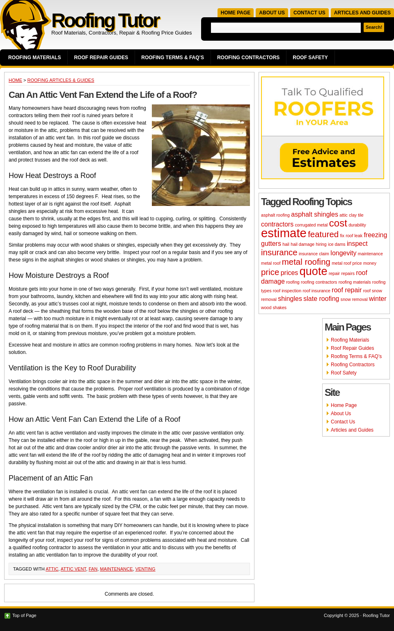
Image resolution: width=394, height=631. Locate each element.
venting (145, 568)
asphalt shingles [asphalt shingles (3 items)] (314, 214)
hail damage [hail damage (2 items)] (302, 244)
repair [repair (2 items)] (334, 273)
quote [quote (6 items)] (314, 271)
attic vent (73, 568)
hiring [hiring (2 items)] (321, 244)
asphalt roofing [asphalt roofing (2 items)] (275, 215)
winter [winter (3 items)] (378, 298)
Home (15, 80)
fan (93, 568)
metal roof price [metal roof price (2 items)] (347, 263)
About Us (272, 13)
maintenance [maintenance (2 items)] (370, 253)
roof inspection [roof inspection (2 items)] (287, 290)
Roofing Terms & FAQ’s (172, 57)
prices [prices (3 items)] (289, 272)
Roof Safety (310, 57)
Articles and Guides (362, 13)
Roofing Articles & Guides (60, 80)
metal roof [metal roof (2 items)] (270, 263)
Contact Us (309, 13)
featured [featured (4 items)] (323, 234)
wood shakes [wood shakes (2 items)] (273, 307)
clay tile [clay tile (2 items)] (356, 215)
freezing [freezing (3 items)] (375, 234)
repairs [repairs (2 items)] (348, 273)
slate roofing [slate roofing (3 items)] (321, 298)
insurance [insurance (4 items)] (279, 252)
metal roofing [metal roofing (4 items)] (306, 261)
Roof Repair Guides (101, 57)
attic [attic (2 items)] (343, 215)
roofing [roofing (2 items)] (293, 282)
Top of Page (24, 615)
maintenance (116, 568)
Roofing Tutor (105, 20)
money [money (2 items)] (369, 263)
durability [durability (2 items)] (357, 224)
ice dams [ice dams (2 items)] (337, 244)
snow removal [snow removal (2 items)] (354, 299)
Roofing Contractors (248, 57)
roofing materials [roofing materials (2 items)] (355, 282)
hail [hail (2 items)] (285, 244)
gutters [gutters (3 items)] (271, 243)
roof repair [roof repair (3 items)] (347, 290)
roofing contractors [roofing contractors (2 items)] (319, 282)
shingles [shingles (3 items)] (290, 298)
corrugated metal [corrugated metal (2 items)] (311, 224)
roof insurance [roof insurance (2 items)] (316, 290)
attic (52, 568)
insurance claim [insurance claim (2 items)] (314, 253)
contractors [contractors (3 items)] (277, 224)
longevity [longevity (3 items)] (343, 253)
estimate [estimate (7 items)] (284, 233)
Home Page (235, 13)
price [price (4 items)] (270, 272)
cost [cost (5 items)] (338, 223)
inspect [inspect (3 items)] (357, 243)
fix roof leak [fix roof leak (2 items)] (351, 235)
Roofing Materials (34, 57)
